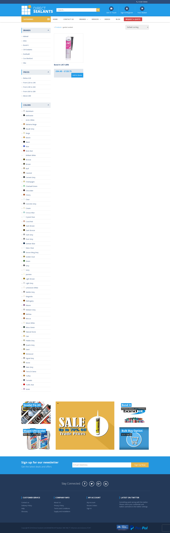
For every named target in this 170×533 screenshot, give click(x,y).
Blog (118, 19)
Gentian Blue (30, 244)
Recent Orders (92, 505)
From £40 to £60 (29, 87)
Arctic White (30, 120)
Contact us (68, 19)
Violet (28, 389)
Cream (28, 208)
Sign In (89, 508)
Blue (27, 146)
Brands (82, 19)
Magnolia (29, 296)
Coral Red (29, 221)
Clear (28, 199)
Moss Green (30, 327)
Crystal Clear (30, 217)
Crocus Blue (30, 213)
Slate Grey (29, 367)
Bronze (28, 160)
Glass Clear (30, 248)
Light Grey (29, 283)
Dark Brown (30, 226)
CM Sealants (27, 50)
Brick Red (29, 151)
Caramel (29, 173)
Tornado (29, 380)
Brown (28, 164)
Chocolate (29, 191)
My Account (91, 502)
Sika (24, 63)
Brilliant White (31, 155)
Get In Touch (111, 10)
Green (28, 261)
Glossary (24, 511)
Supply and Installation (62, 511)
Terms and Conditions (62, 508)
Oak (27, 336)
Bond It (26, 45)
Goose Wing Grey (32, 252)
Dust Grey (29, 239)
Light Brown (30, 279)
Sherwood (29, 354)
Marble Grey (30, 292)
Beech (28, 138)
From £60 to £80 (29, 91)
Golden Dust (30, 257)
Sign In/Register (127, 10)
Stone (28, 363)
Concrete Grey (31, 204)
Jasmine (29, 274)
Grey (27, 266)
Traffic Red (30, 385)
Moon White (30, 323)
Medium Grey (31, 310)
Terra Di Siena (31, 371)
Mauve (28, 305)
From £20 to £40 (29, 83)
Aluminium (29, 111)
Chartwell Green (31, 186)
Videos (107, 19)
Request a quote (133, 19)
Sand (27, 349)
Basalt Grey (30, 129)
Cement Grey (30, 177)
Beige (28, 133)
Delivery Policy (26, 505)
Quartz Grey (30, 345)
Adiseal (25, 36)
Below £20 (27, 78)
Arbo (25, 41)
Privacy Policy (59, 505)
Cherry (28, 195)
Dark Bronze (30, 230)
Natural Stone (31, 332)
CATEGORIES (28, 19)
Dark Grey (29, 235)
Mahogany (30, 301)
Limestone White (32, 288)
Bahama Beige (31, 124)
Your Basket (142, 10)
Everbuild (26, 54)
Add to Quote (77, 75)
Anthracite (29, 115)
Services (95, 19)
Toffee (28, 376)
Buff (27, 168)
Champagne (30, 182)
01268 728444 (141, 2)
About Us (57, 502)
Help (23, 508)
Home (55, 19)
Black (28, 142)
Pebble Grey (30, 341)
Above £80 (27, 96)
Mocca (28, 318)
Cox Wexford (28, 58)
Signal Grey (30, 358)
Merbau (28, 314)
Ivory (27, 270)
